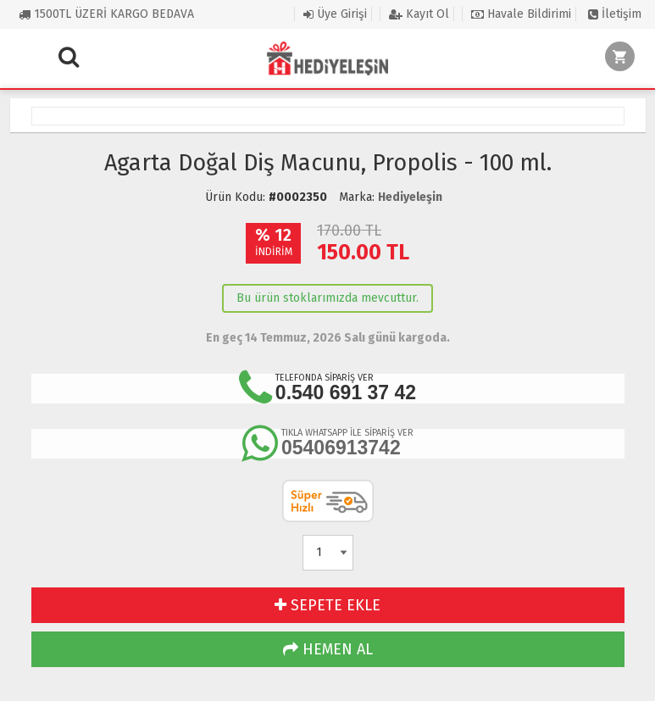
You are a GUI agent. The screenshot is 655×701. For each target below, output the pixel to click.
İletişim (614, 14)
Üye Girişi (335, 14)
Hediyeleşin (410, 197)
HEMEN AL (328, 649)
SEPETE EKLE (327, 605)
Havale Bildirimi (521, 14)
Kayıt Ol (419, 14)
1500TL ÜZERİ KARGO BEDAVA (106, 14)
